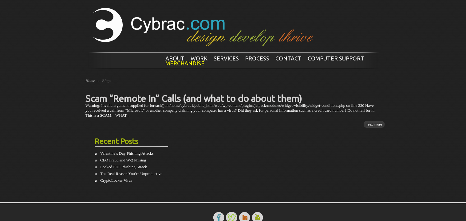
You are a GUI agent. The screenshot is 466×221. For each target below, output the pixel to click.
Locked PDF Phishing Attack (123, 167)
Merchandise (184, 63)
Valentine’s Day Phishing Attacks (127, 153)
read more (374, 124)
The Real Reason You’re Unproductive (131, 173)
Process (257, 58)
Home (90, 80)
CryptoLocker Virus (116, 180)
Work (199, 58)
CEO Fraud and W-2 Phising (123, 160)
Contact (288, 58)
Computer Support (336, 58)
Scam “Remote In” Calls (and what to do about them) (193, 98)
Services (226, 58)
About (174, 58)
